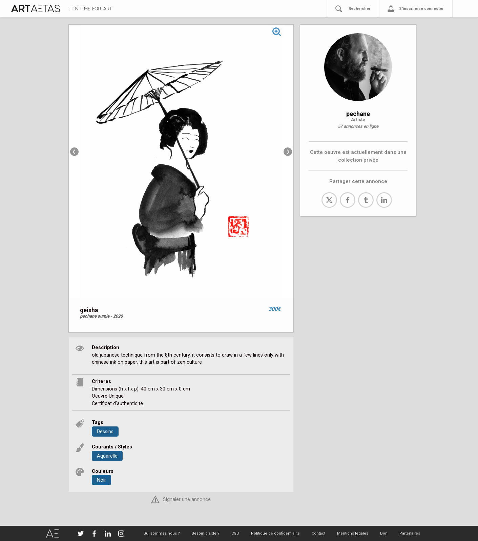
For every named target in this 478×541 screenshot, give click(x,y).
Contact (318, 533)
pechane (358, 113)
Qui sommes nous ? (161, 533)
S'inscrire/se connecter (421, 8)
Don (384, 533)
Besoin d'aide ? (206, 533)
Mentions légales (352, 533)
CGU (235, 533)
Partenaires (409, 533)
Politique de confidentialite (275, 533)
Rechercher (359, 8)
